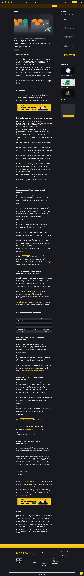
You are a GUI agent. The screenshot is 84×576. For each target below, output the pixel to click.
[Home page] (8, 2)
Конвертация (44, 554)
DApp (36, 126)
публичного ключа (44, 148)
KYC (24, 331)
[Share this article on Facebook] (65, 14)
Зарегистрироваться (68, 115)
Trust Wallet (19, 302)
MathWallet (31, 481)
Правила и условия (55, 554)
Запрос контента (55, 563)
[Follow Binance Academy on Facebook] (61, 551)
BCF (42, 556)
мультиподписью (48, 261)
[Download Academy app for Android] (19, 562)
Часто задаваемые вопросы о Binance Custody (32, 370)
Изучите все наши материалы (42, 546)
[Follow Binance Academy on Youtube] (67, 551)
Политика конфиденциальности (56, 557)
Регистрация (74, 2)
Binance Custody (26, 255)
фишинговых (37, 429)
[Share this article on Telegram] (69, 14)
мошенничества (29, 429)
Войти (69, 2)
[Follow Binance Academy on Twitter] (63, 551)
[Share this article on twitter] (62, 14)
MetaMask (25, 302)
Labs (42, 559)
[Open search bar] (65, 2)
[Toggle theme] (81, 2)
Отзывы (53, 565)
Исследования (44, 563)
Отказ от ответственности (55, 561)
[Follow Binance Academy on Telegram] (65, 551)
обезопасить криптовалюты (27, 418)
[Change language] (79, 2)
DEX (33, 293)
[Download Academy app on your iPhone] (19, 559)
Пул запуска (44, 561)
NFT (50, 174)
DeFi (35, 521)
